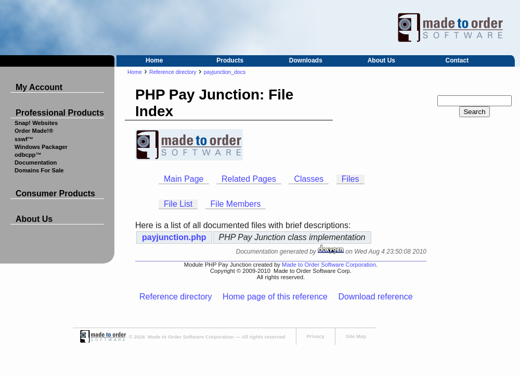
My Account (39, 87)
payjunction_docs (224, 72)
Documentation (36, 162)
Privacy (315, 336)
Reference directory (173, 72)
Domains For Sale (39, 170)
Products (229, 60)
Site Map (356, 336)
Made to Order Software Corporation (329, 264)
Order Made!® (34, 131)
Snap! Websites (36, 123)
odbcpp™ (28, 155)
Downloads (305, 60)
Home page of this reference (275, 296)
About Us (381, 60)
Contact (457, 60)
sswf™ (24, 139)
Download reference (375, 296)
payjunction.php (174, 237)
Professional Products (60, 112)
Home (154, 60)
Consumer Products (55, 193)
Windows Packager (41, 147)
